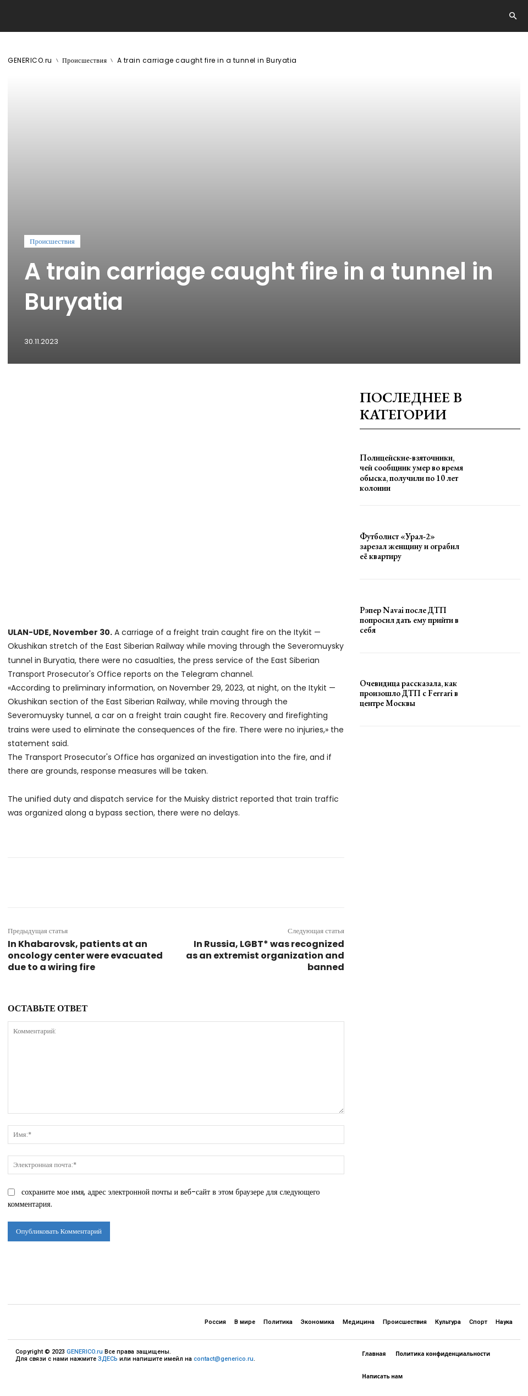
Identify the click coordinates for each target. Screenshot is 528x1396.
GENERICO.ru (30, 60)
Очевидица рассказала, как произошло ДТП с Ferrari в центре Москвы (410, 693)
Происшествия (84, 60)
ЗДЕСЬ (108, 1358)
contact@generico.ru (224, 1358)
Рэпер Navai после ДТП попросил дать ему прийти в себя (410, 619)
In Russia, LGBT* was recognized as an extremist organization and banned (265, 955)
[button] (512, 16)
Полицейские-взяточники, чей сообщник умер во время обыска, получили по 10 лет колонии (409, 473)
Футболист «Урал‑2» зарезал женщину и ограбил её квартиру (406, 546)
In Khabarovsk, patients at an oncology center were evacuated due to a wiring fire (85, 955)
